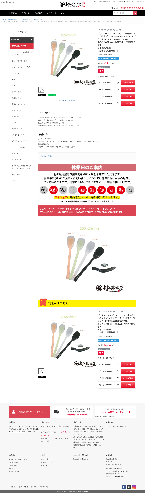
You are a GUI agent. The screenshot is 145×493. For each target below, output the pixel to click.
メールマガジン (129, 1)
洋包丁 (14, 85)
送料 (13, 181)
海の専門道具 (16, 159)
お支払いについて (47, 462)
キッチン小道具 (33, 19)
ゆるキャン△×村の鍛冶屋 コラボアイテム (22, 53)
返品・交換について (48, 465)
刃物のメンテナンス (18, 104)
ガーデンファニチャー (19, 135)
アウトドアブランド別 (19, 61)
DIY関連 (15, 122)
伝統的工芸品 (16, 92)
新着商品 (13, 13)
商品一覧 (25, 13)
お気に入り (39, 13)
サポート (45, 455)
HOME (4, 19)
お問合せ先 (109, 422)
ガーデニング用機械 (18, 147)
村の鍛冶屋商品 (14, 462)
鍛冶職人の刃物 (17, 98)
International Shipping (82, 455)
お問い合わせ (140, 1)
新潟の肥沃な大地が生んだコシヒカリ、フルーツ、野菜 (21, 167)
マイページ (51, 13)
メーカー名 (16, 73)
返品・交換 (77, 422)
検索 (135, 13)
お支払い (12, 422)
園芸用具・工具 (17, 129)
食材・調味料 (16, 174)
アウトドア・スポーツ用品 (21, 67)
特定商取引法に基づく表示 (107, 1)
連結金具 (15, 153)
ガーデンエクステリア (19, 141)
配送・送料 (45, 422)
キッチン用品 (23, 19)
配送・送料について (48, 459)
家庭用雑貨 (16, 116)
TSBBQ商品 (13, 465)
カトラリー (43, 19)
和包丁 (14, 79)
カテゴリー (13, 455)
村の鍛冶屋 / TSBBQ (19, 46)
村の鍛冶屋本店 (12, 19)
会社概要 (109, 455)
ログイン (94, 1)
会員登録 (120, 1)
